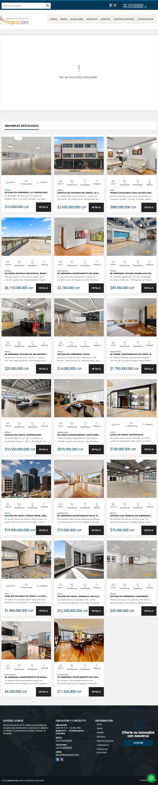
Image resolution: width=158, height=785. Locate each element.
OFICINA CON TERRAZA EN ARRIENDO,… (131, 516)
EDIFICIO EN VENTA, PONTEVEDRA (23, 435)
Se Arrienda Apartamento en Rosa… (26, 677)
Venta (63, 19)
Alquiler (100, 732)
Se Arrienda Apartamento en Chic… (78, 677)
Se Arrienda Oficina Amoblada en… (131, 273)
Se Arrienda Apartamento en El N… (78, 516)
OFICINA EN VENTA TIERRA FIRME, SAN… (26, 516)
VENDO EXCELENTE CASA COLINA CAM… (131, 193)
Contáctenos (145, 19)
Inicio (53, 19)
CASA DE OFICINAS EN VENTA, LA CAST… (26, 596)
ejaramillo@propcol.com (67, 754)
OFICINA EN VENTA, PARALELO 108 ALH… (78, 596)
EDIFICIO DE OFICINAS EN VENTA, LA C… (78, 193)
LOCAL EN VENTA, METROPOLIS (126, 435)
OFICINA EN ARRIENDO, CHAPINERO (129, 596)
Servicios (92, 19)
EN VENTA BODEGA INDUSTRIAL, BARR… (26, 273)
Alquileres (76, 19)
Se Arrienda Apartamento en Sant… (78, 273)
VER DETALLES (26, 156)
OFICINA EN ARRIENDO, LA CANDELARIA (26, 192)
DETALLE (43, 207)
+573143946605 (135, 4)
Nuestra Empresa (124, 19)
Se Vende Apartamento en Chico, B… (131, 354)
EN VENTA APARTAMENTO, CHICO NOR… (78, 435)
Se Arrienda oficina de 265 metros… (26, 354)
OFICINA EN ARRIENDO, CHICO (73, 354)
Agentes (106, 19)
